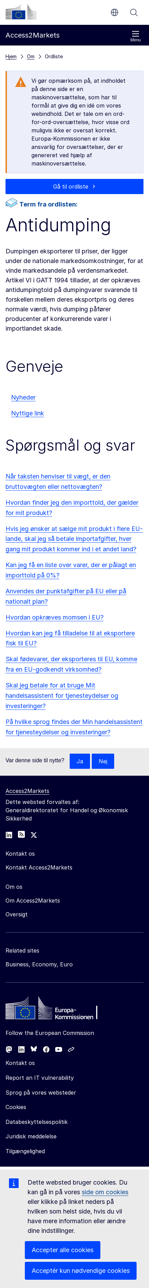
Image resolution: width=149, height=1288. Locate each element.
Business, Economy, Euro (39, 964)
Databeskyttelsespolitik (37, 1121)
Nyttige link (27, 413)
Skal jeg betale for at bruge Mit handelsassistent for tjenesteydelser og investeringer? (62, 696)
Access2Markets (27, 790)
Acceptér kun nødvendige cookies (81, 1270)
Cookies (16, 1107)
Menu (135, 36)
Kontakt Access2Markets (39, 867)
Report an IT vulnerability (40, 1077)
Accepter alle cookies (62, 1250)
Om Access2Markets (33, 900)
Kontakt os (20, 1062)
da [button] (114, 12)
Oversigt (17, 914)
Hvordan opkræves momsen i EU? (54, 617)
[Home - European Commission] (56, 1009)
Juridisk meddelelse (31, 1136)
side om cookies (105, 1192)
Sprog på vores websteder (41, 1092)
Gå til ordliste (70, 186)
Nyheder (23, 397)
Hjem (11, 56)
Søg (134, 12)
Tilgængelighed (25, 1151)
